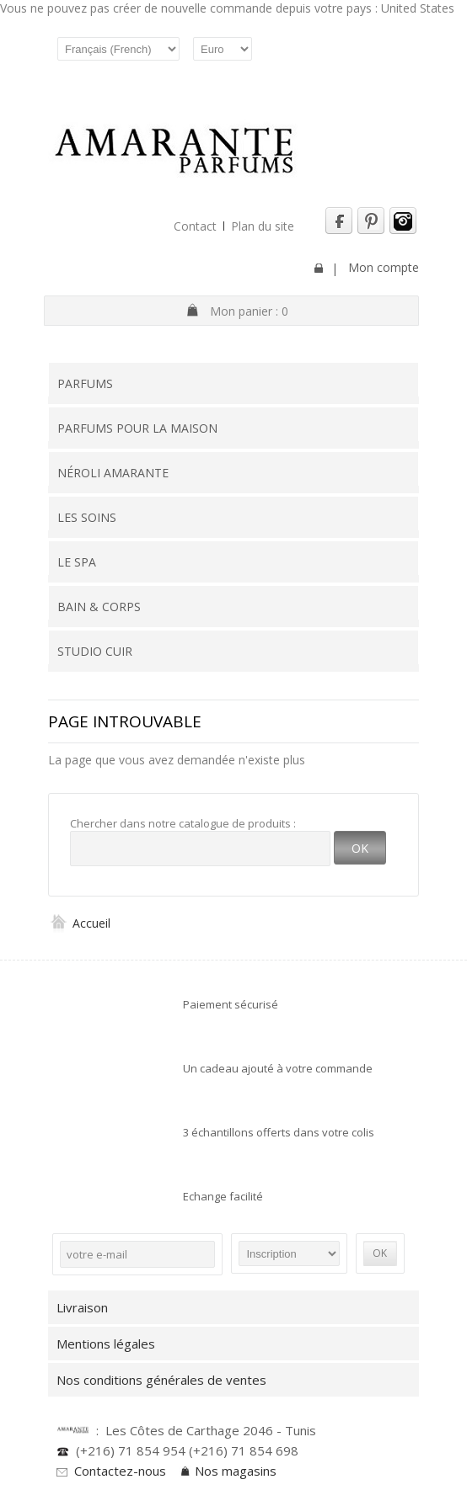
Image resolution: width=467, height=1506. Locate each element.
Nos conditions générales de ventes (164, 1379)
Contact (195, 226)
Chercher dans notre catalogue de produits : (183, 823)
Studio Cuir (94, 651)
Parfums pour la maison (137, 428)
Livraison (82, 1307)
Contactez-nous (120, 1470)
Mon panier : (249, 311)
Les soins (86, 517)
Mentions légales (105, 1343)
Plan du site (262, 226)
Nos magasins (235, 1470)
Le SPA (76, 562)
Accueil (79, 923)
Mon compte (383, 267)
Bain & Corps (99, 607)
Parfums (85, 383)
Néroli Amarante (113, 473)
